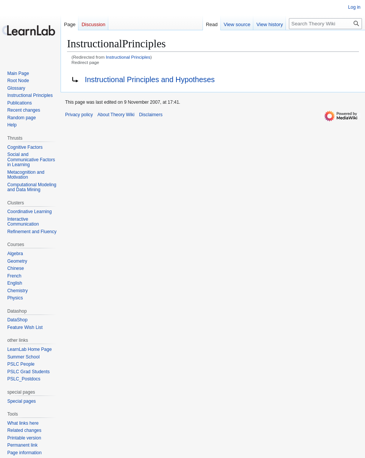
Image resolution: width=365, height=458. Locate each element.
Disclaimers (150, 114)
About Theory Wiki (115, 114)
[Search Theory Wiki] (325, 23)
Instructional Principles (128, 57)
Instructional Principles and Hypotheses (150, 79)
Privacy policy (79, 114)
